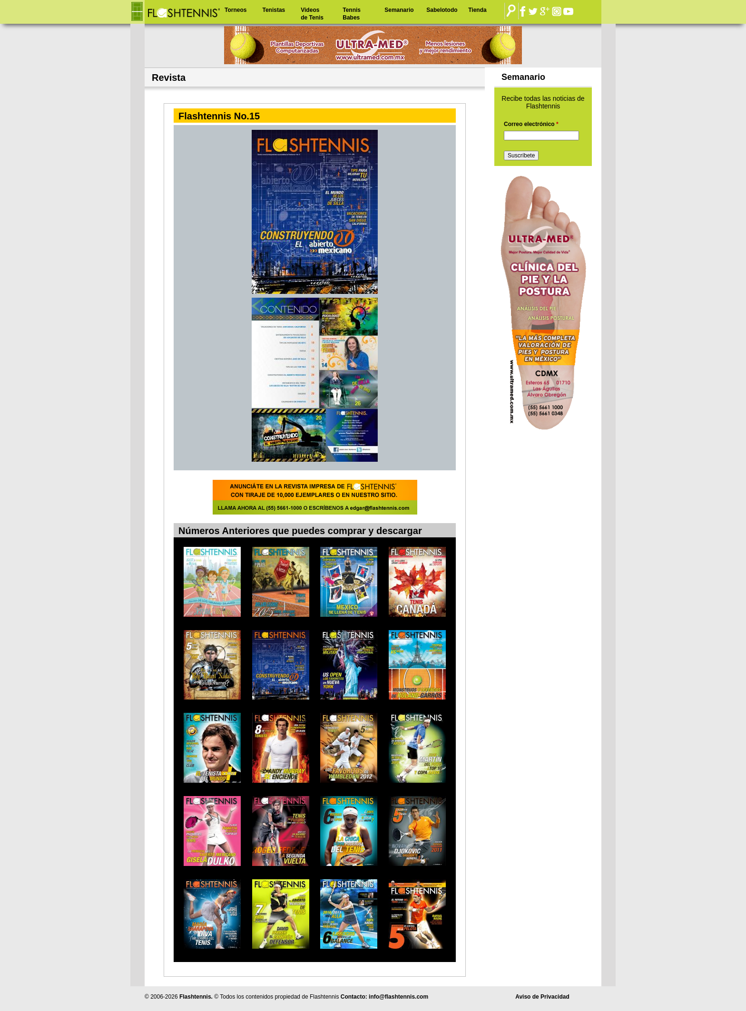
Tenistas (273, 10)
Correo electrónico (531, 124)
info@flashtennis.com (398, 996)
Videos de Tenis (312, 14)
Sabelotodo (441, 10)
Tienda (477, 10)
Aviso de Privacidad (542, 996)
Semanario (398, 10)
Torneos (235, 10)
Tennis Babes (352, 14)
